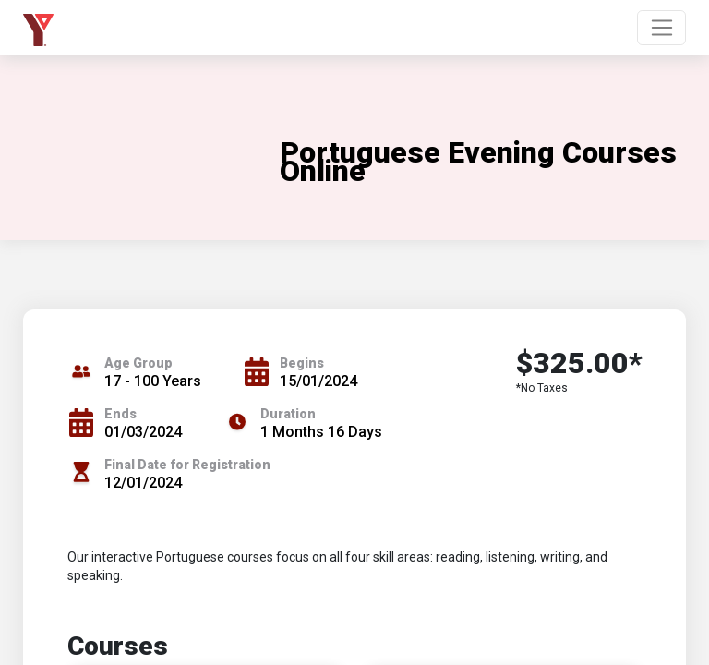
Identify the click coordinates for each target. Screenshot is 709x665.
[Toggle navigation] (661, 27)
